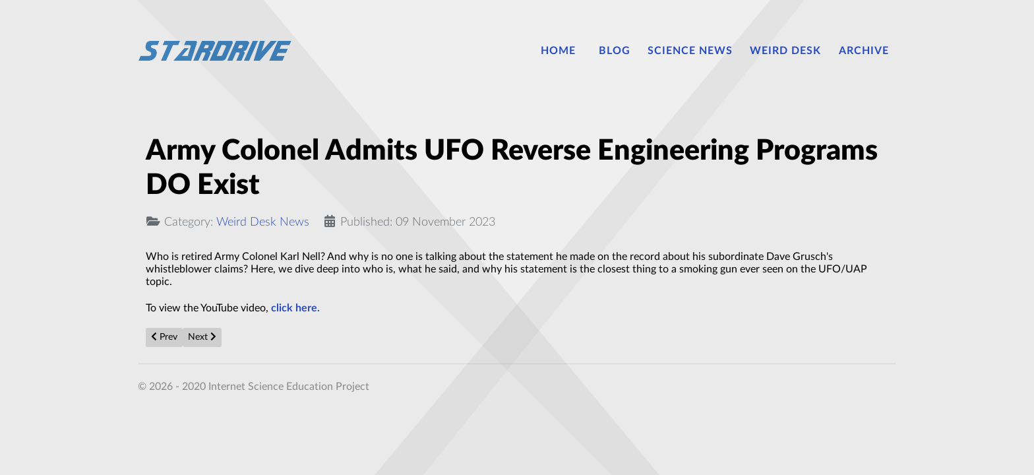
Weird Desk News (262, 222)
